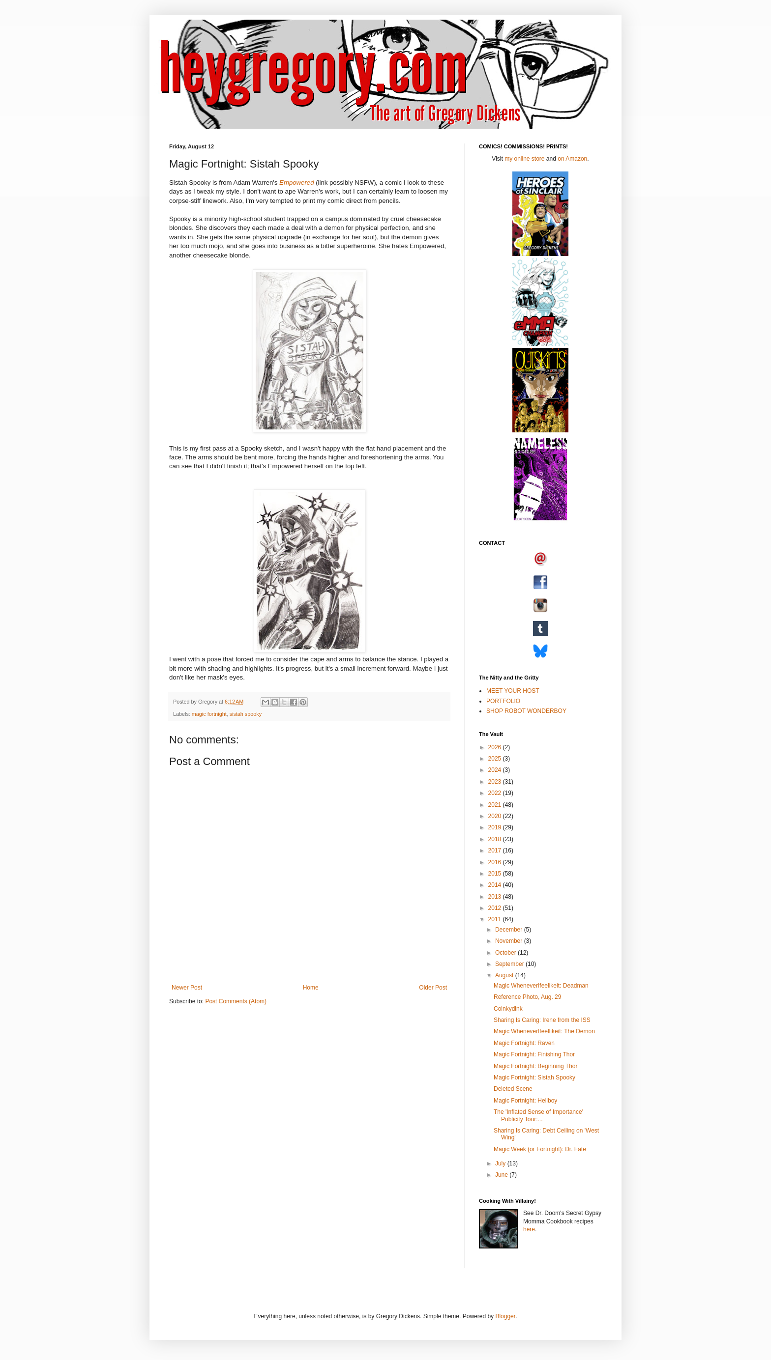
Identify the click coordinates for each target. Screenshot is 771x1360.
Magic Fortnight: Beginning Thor (536, 1066)
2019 (495, 827)
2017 (495, 850)
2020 (495, 816)
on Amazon (572, 158)
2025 (495, 758)
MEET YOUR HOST (512, 690)
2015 (495, 873)
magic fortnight (209, 714)
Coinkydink (508, 1008)
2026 (495, 747)
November (509, 940)
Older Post (433, 987)
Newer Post (187, 987)
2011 (495, 919)
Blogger (505, 1316)
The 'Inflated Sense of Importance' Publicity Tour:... (538, 1115)
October (506, 952)
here (529, 1229)
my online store (524, 158)
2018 (495, 839)
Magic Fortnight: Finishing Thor (534, 1054)
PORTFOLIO (503, 701)
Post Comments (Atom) (236, 1001)
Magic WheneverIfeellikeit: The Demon (544, 1031)
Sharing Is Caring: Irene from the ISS (542, 1020)
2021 (495, 804)
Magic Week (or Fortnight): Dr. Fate (540, 1149)
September (510, 964)
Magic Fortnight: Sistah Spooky (534, 1077)
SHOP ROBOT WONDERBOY (526, 711)
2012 (495, 908)
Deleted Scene (513, 1088)
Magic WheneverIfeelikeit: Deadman (541, 985)
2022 (495, 793)
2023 (495, 781)
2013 (495, 896)
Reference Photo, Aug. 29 (527, 996)
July (501, 1163)
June (502, 1174)
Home (311, 987)
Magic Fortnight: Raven (524, 1043)
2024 (495, 769)
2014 (495, 884)
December (509, 929)
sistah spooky (246, 714)
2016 (495, 862)
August (505, 975)
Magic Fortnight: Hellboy (525, 1100)
